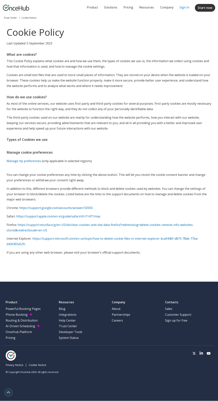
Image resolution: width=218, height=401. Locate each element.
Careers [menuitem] (117, 320)
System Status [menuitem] (69, 338)
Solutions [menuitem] (110, 7)
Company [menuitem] (166, 7)
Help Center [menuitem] (67, 320)
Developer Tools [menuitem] (70, 332)
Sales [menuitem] (168, 309)
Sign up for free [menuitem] (176, 320)
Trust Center (10, 17)
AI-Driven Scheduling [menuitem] (20, 326)
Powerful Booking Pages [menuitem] (23, 309)
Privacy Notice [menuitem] (14, 365)
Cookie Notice (28, 17)
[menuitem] (184, 8)
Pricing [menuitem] (128, 7)
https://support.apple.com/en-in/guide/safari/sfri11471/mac (58, 216)
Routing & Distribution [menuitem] (22, 320)
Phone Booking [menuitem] (17, 315)
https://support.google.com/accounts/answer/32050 (56, 208)
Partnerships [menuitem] (121, 315)
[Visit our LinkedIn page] (201, 353)
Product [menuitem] (92, 7)
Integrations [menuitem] (67, 315)
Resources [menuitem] (146, 7)
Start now (205, 8)
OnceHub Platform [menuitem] (19, 332)
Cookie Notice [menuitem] (37, 365)
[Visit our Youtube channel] (208, 353)
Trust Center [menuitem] (68, 326)
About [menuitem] (116, 309)
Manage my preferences (24, 161)
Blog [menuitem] (62, 309)
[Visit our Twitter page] (194, 353)
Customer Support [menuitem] (178, 315)
